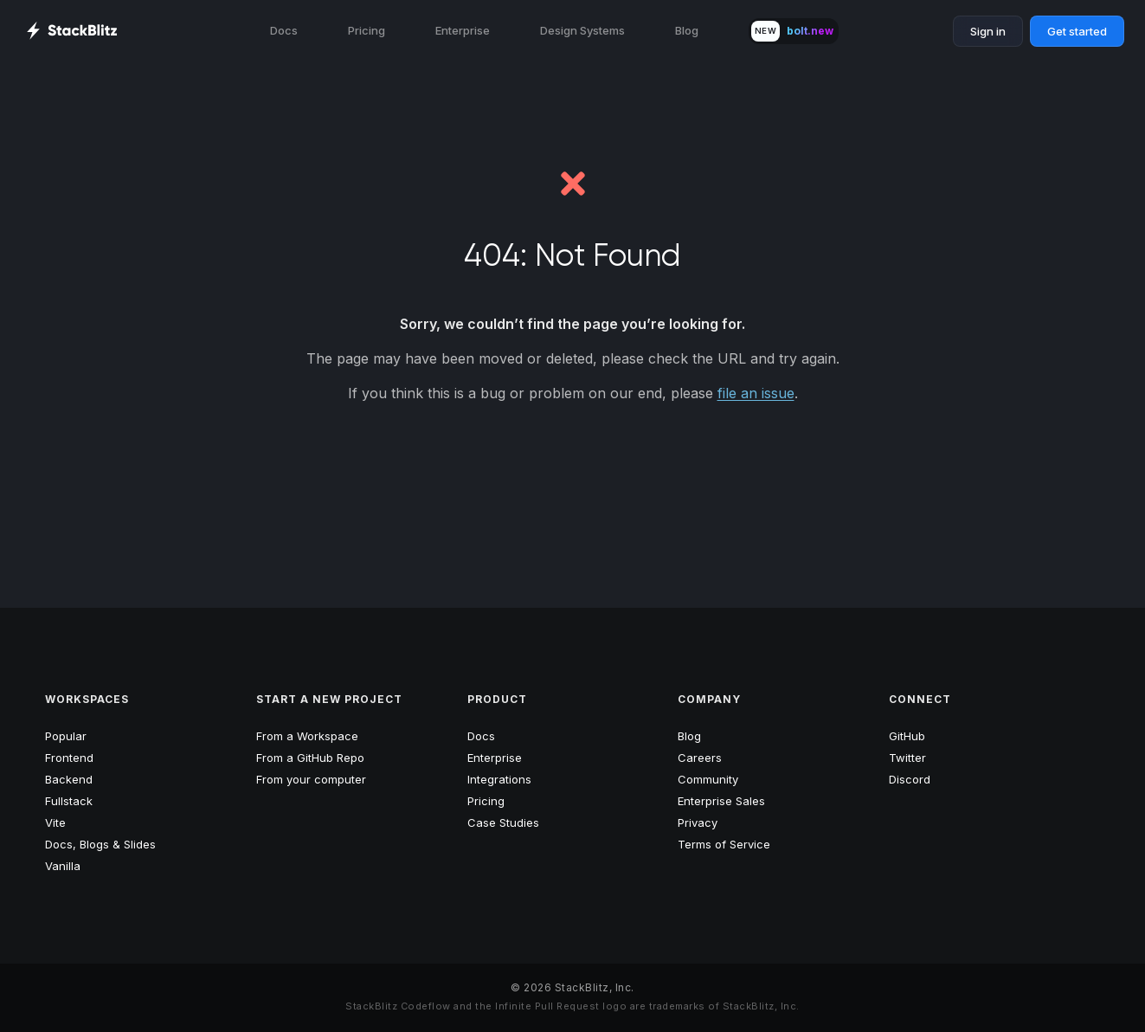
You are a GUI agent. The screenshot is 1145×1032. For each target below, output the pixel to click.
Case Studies (503, 822)
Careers (700, 757)
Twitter (907, 757)
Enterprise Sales (721, 801)
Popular (66, 736)
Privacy (697, 822)
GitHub (907, 736)
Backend (69, 779)
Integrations (499, 779)
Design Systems (582, 30)
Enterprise (462, 30)
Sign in (988, 31)
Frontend (69, 757)
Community (708, 779)
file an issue (755, 393)
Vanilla (62, 866)
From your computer (311, 779)
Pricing (366, 30)
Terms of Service (724, 844)
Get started (1077, 31)
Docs (284, 30)
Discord (909, 779)
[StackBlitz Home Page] (71, 31)
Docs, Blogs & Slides (100, 844)
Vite (55, 822)
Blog (686, 30)
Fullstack (69, 801)
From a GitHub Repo (310, 757)
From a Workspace (307, 736)
